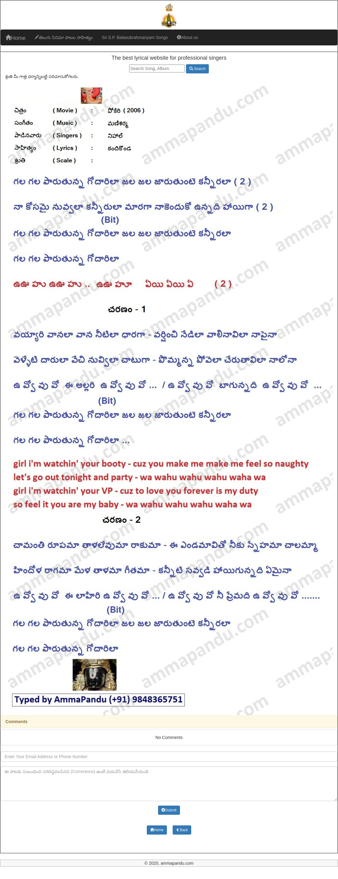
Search (197, 69)
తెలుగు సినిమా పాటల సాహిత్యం (64, 37)
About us (187, 37)
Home (15, 38)
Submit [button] (168, 810)
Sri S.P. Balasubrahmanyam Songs (135, 37)
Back (182, 830)
